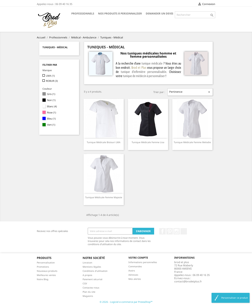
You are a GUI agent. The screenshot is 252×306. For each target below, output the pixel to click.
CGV (85, 283)
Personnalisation (46, 262)
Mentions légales (92, 266)
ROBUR (52, 80)
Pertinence (190, 92)
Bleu (51, 118)
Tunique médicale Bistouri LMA (103, 142)
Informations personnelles (142, 262)
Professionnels (82, 13)
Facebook (162, 231)
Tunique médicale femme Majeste (103, 197)
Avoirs (131, 270)
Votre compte (138, 257)
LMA (50, 75)
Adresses (133, 274)
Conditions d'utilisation (95, 270)
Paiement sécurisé (92, 279)
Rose (51, 112)
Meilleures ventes (46, 275)
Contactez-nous (91, 287)
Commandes (135, 266)
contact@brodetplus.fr (188, 281)
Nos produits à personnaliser (120, 13)
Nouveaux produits (47, 270)
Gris (51, 94)
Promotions (43, 266)
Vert (51, 124)
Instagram (176, 231)
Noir (51, 100)
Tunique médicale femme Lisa (148, 142)
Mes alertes (134, 278)
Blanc (52, 106)
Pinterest (169, 231)
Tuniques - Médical (55, 47)
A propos (87, 275)
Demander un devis (159, 13)
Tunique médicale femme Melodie (192, 142)
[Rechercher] (195, 14)
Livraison (87, 262)
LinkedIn (183, 231)
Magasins (88, 295)
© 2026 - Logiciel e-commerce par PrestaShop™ (126, 301)
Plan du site (89, 291)
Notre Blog (42, 279)
